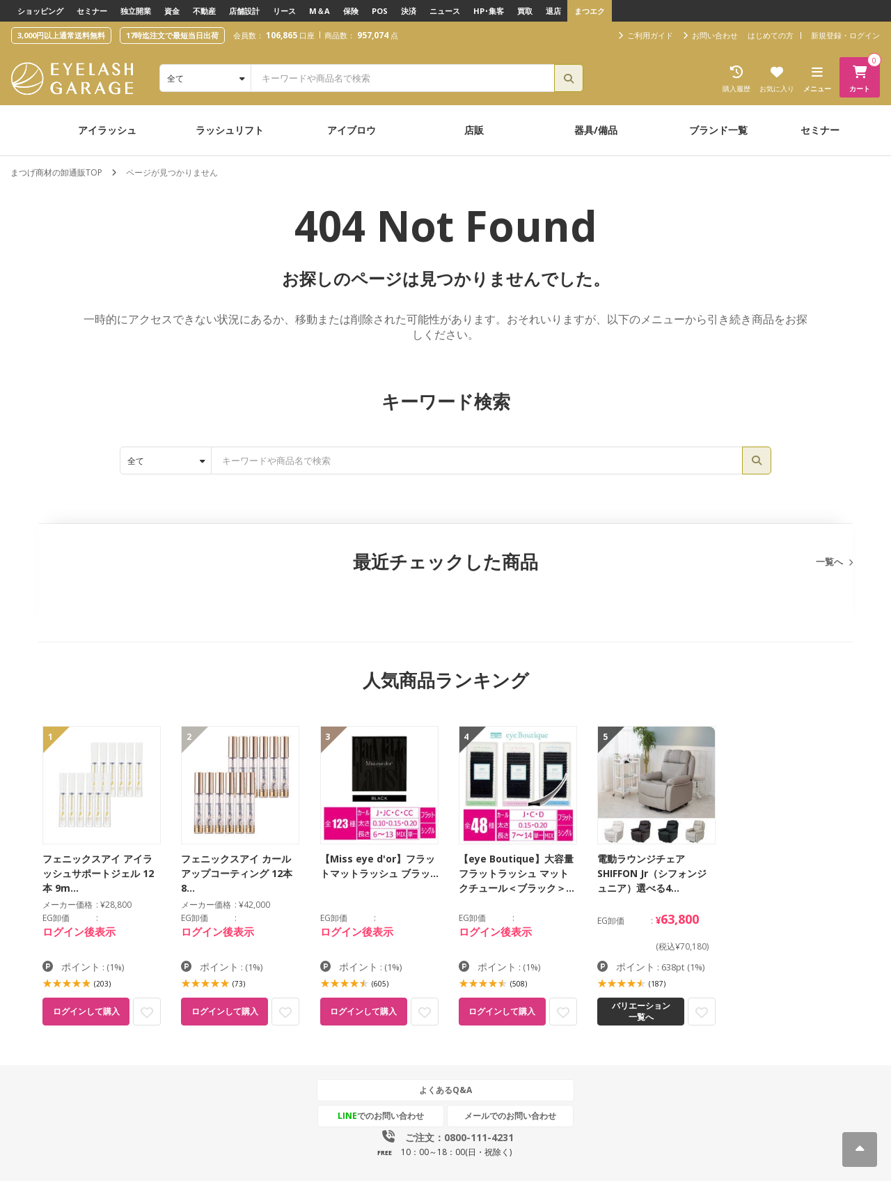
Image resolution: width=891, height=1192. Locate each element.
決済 (408, 11)
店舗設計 (244, 11)
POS (380, 11)
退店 (553, 11)
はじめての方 (771, 35)
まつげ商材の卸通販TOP (56, 172)
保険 (350, 11)
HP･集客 (488, 11)
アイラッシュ (107, 130)
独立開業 (135, 11)
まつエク (589, 11)
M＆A (319, 11)
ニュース (444, 11)
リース (284, 11)
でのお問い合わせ (381, 1116)
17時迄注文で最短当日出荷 (172, 35)
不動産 (204, 11)
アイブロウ (351, 130)
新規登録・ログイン (845, 35)
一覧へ (829, 561)
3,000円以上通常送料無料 (61, 35)
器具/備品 (595, 130)
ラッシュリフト (230, 130)
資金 (172, 11)
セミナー (92, 11)
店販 (474, 130)
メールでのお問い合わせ (510, 1116)
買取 (525, 11)
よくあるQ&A (445, 1090)
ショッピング (40, 11)
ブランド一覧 (718, 130)
